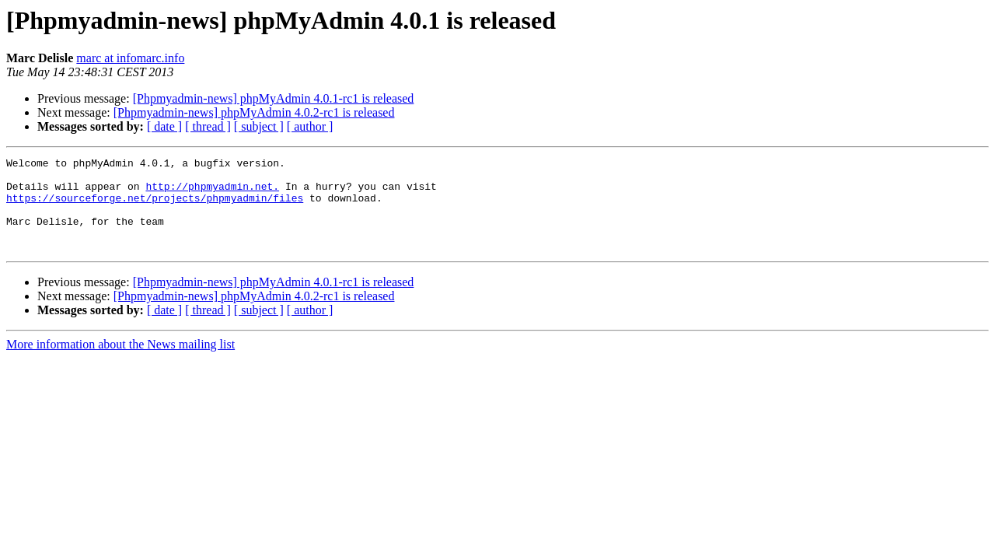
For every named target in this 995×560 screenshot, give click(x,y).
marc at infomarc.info (130, 58)
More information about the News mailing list (120, 362)
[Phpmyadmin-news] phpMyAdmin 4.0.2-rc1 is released (254, 112)
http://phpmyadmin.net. (212, 193)
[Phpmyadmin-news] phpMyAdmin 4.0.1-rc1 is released (273, 98)
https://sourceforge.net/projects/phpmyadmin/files (154, 207)
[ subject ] (259, 126)
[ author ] (310, 126)
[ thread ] (208, 126)
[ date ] (164, 126)
